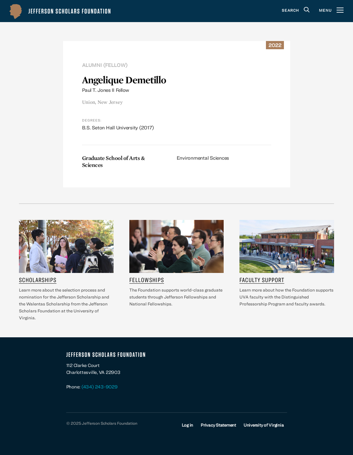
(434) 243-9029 (99, 386)
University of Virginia (264, 425)
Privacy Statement (218, 425)
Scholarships (37, 279)
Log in (187, 425)
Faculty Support (261, 279)
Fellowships (146, 279)
